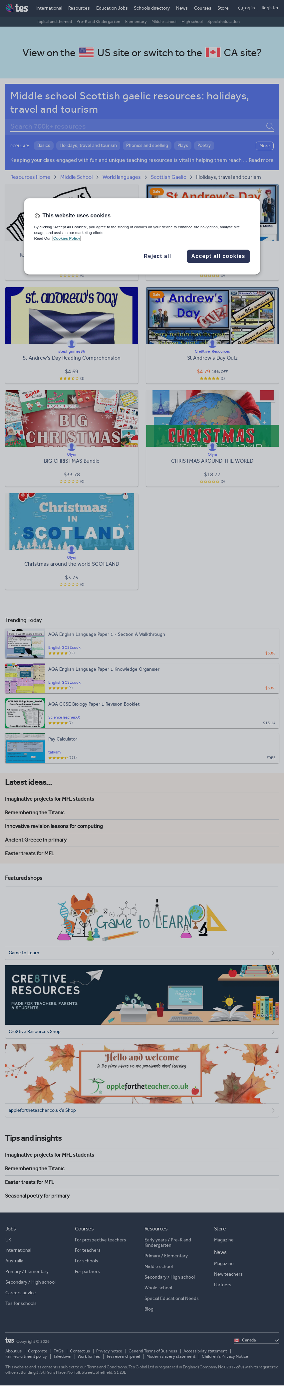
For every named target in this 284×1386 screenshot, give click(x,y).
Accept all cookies (218, 256)
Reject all (157, 256)
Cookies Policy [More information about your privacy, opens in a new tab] (66, 238)
